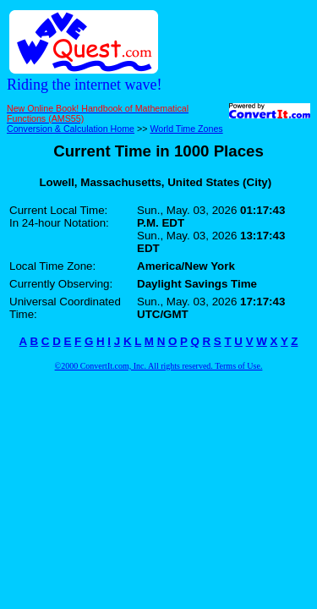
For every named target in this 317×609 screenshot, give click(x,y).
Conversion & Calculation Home (70, 128)
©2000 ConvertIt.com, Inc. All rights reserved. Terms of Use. (159, 365)
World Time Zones (186, 128)
